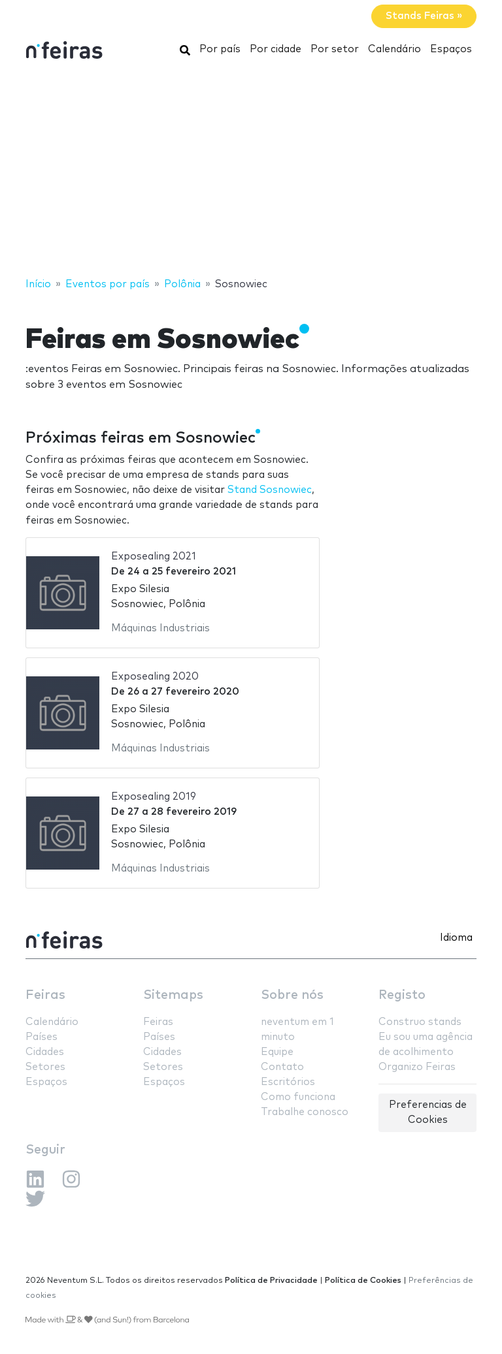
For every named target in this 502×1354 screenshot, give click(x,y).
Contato (282, 1067)
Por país (220, 49)
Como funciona (298, 1097)
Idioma (456, 938)
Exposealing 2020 (155, 677)
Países (41, 1037)
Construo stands (419, 1022)
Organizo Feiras (417, 1067)
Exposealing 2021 (153, 556)
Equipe (277, 1052)
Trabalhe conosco (304, 1112)
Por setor (334, 49)
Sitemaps (173, 995)
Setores (45, 1067)
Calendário (394, 49)
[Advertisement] (251, 171)
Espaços (451, 49)
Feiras (45, 995)
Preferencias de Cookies (428, 1112)
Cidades (44, 1052)
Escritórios (288, 1082)
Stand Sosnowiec (269, 490)
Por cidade (275, 49)
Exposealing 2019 (153, 797)
